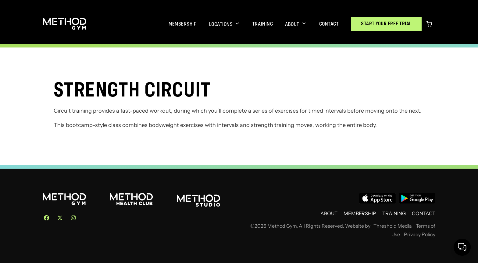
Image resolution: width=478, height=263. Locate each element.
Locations (221, 24)
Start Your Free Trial (386, 23)
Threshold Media (392, 226)
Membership (183, 24)
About (292, 24)
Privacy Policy (419, 234)
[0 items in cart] (429, 24)
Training (262, 24)
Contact (329, 24)
